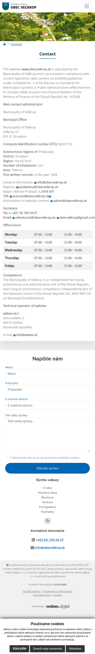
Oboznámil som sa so (44, 457)
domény (32, 572)
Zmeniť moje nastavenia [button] (47, 648)
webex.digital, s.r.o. (16, 572)
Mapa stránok (56, 568)
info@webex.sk (26, 335)
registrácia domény (49, 572)
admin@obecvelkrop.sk (70, 201)
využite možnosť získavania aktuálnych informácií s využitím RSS (44, 565)
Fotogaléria (47, 507)
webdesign (38, 606)
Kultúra (47, 502)
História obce (47, 492)
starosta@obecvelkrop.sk (30, 196)
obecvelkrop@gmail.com (77, 217)
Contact (16, 44)
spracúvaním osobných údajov (59, 457)
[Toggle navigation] (86, 6)
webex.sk (9, 313)
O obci (47, 487)
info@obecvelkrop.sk (52, 182)
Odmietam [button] (75, 648)
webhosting (85, 568)
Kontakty (47, 511)
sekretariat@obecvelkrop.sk (35, 217)
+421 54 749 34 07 (24, 213)
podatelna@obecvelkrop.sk (38, 187)
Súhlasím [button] (19, 648)
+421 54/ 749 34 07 (50, 539)
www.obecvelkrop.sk (36, 69)
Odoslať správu (47, 468)
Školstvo (47, 497)
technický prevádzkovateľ (50, 576)
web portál (71, 568)
